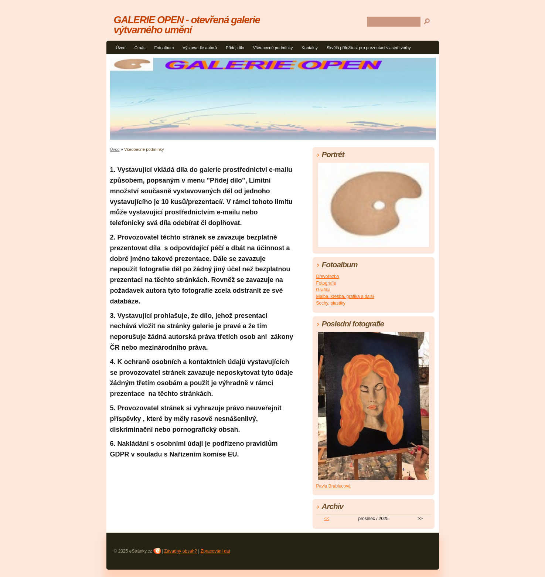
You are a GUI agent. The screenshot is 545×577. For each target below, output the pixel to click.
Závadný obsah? (180, 551)
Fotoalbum (164, 47)
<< (326, 518)
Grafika (323, 289)
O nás (140, 47)
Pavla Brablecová (333, 486)
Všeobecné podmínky (273, 47)
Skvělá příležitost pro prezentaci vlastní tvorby (369, 47)
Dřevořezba (327, 276)
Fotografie (326, 283)
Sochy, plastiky (330, 303)
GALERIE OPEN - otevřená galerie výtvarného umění (187, 24)
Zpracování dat (215, 551)
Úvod (121, 47)
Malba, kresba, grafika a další (345, 296)
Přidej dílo (235, 47)
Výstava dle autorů (200, 47)
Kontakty (310, 47)
